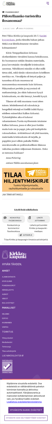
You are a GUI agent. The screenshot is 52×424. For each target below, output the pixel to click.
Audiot (5, 294)
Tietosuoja (6, 346)
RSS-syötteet (8, 303)
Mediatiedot (7, 342)
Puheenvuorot (8, 285)
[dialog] (26, 402)
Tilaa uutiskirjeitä (9, 351)
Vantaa (5, 327)
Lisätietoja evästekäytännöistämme (24, 402)
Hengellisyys (8, 290)
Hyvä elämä (7, 281)
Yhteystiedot (7, 338)
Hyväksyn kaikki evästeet (26, 410)
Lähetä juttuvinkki (40, 219)
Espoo (5, 318)
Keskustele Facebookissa (15, 219)
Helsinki (5, 314)
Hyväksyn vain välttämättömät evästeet (26, 418)
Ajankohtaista (8, 277)
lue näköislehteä (11, 355)
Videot (5, 298)
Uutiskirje (27, 235)
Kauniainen (7, 322)
